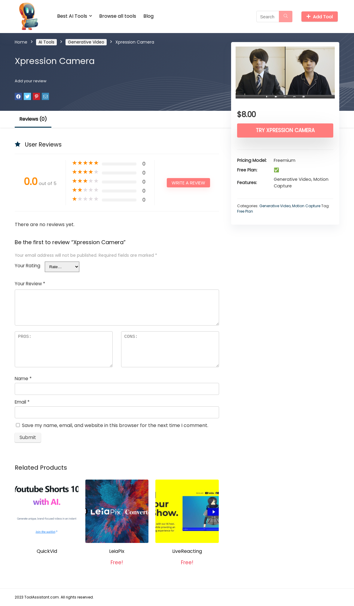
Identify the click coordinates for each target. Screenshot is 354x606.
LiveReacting (187, 551)
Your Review (30, 283)
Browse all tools (117, 16)
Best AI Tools (72, 16)
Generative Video (86, 42)
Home (21, 42)
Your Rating (27, 265)
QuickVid (47, 551)
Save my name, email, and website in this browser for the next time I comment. (115, 425)
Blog (148, 16)
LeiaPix (116, 551)
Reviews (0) (33, 119)
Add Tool (320, 17)
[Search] (285, 16)
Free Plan (245, 211)
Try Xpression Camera (285, 130)
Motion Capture (306, 205)
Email (22, 402)
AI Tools (46, 42)
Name (23, 378)
